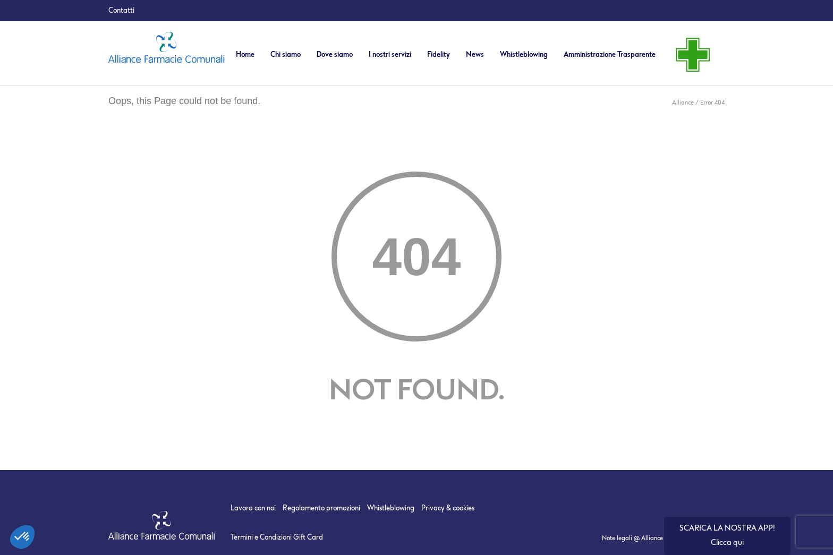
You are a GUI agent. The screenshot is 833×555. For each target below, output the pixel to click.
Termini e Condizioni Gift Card (277, 537)
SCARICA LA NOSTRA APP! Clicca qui (727, 535)
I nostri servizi (390, 54)
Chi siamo (285, 54)
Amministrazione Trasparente (610, 54)
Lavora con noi (253, 508)
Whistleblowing (524, 54)
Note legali (617, 538)
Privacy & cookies (447, 508)
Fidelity (438, 54)
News (475, 54)
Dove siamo (335, 54)
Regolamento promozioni (321, 508)
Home (245, 54)
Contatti (121, 10)
